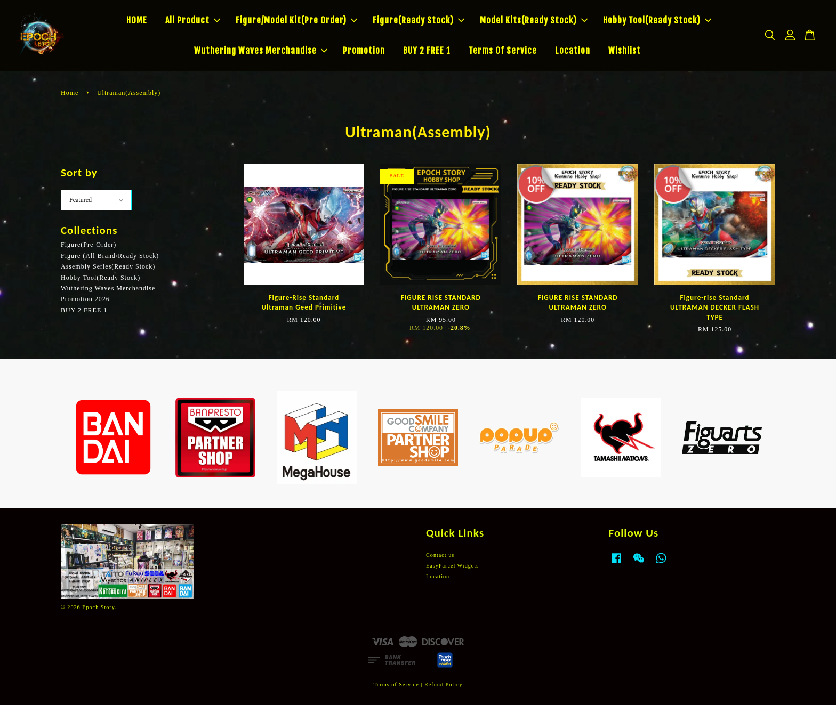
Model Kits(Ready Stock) (534, 20)
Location (572, 50)
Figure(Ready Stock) (418, 20)
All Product (192, 20)
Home (69, 92)
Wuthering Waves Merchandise (260, 50)
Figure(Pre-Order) (88, 244)
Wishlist (624, 50)
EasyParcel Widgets (452, 566)
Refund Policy (443, 684)
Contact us (440, 555)
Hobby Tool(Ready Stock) (657, 20)
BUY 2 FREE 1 (427, 50)
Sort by (79, 173)
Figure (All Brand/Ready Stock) (110, 256)
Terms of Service (396, 684)
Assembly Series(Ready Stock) (108, 266)
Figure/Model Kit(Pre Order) (296, 20)
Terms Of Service (503, 50)
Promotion (364, 50)
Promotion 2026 (85, 299)
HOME (136, 20)
